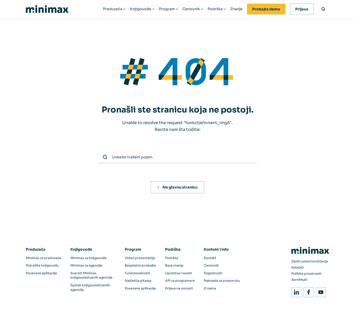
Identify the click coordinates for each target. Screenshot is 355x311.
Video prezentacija (140, 258)
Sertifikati (299, 280)
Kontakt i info (216, 249)
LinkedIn (295, 291)
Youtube (319, 291)
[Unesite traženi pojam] (323, 9)
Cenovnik (191, 9)
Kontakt (210, 258)
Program (167, 9)
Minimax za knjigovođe (88, 258)
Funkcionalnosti (137, 273)
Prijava (301, 9)
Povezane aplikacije (41, 273)
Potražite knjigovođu (42, 265)
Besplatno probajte (140, 265)
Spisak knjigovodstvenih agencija (90, 287)
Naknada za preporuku (222, 281)
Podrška (215, 9)
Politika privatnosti (306, 274)
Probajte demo (266, 9)
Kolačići (297, 267)
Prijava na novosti (179, 288)
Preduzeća (112, 9)
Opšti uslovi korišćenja (309, 261)
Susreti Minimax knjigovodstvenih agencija (91, 275)
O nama (210, 288)
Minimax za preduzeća (43, 258)
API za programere (180, 281)
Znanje (236, 9)
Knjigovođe (140, 9)
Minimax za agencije (86, 265)
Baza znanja (174, 265)
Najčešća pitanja (138, 281)
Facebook (307, 291)
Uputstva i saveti (178, 273)
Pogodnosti (213, 273)
